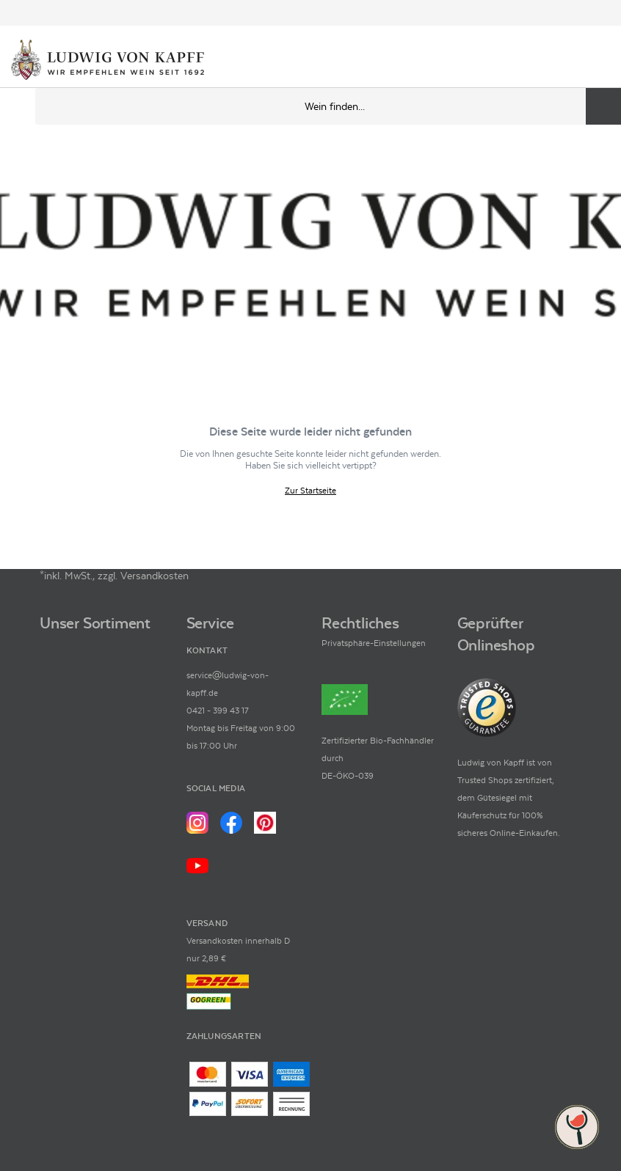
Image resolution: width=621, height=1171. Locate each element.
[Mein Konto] (572, 60)
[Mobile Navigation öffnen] (17, 106)
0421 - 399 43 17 (217, 710)
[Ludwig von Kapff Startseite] (107, 61)
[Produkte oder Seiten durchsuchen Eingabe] (328, 106)
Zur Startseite (310, 491)
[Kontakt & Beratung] (547, 60)
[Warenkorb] (597, 60)
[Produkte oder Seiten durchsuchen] (603, 106)
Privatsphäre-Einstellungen (374, 643)
